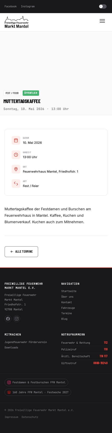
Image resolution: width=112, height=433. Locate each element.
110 (105, 349)
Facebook (11, 6)
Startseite (68, 291)
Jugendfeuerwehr (16, 342)
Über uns (67, 296)
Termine (66, 313)
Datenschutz (30, 417)
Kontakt (66, 302)
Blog (64, 319)
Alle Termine (21, 251)
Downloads (11, 347)
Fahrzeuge (68, 308)
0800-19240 (100, 363)
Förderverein (38, 342)
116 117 (103, 356)
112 (105, 342)
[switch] (102, 6)
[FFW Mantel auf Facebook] (8, 318)
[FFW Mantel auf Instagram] (16, 318)
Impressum (11, 417)
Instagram (28, 6)
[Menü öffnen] (102, 22)
